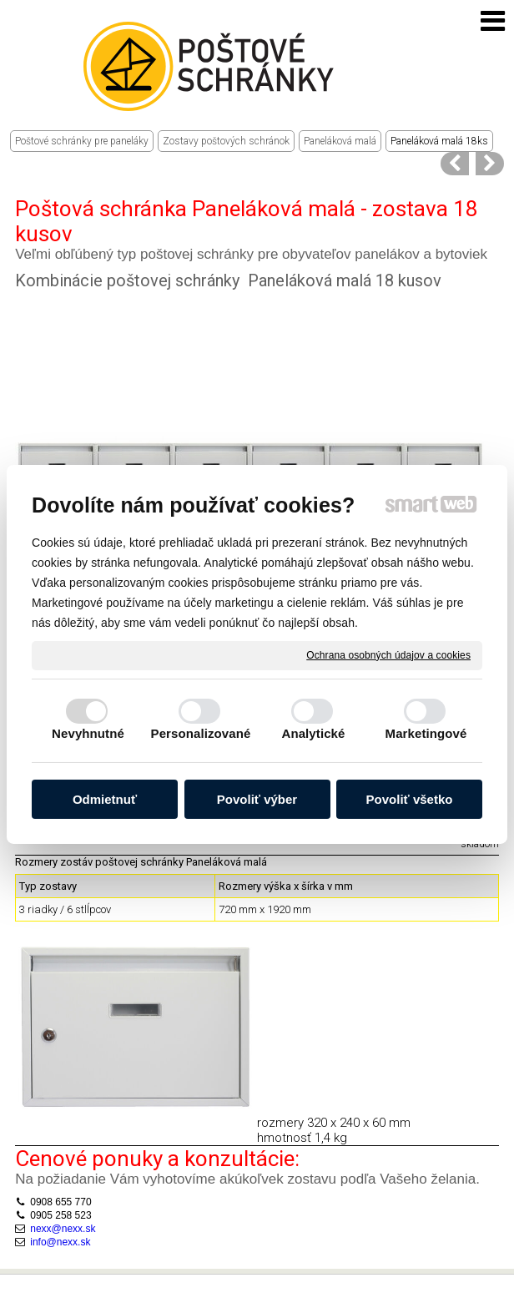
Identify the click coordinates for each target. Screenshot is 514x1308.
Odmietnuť (105, 799)
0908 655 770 (60, 1168)
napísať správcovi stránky (275, 1280)
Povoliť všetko (409, 799)
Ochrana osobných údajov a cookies (388, 654)
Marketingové (426, 733)
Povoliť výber (257, 799)
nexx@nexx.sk (62, 1195)
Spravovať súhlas (341, 1293)
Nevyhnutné (88, 733)
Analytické (313, 733)
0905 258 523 (60, 1182)
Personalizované (201, 733)
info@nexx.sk (60, 1208)
